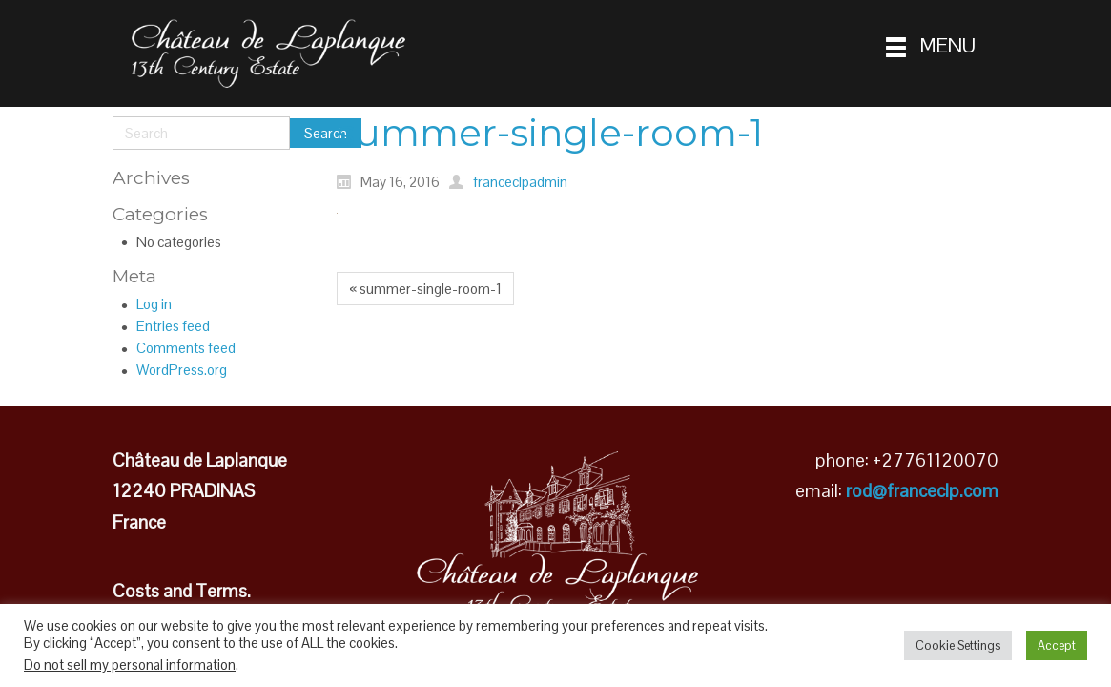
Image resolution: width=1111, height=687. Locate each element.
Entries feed (173, 326)
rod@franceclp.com (922, 491)
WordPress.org (181, 370)
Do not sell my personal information (130, 665)
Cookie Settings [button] (958, 645)
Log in (154, 304)
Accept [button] (1057, 645)
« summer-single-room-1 (425, 289)
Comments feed (186, 348)
